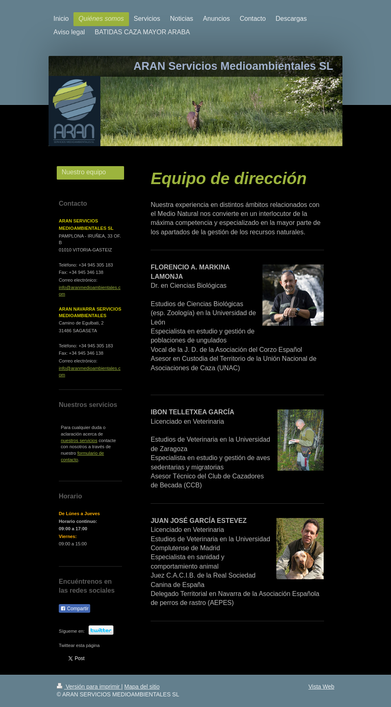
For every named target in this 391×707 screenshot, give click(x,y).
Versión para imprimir (89, 686)
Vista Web (321, 686)
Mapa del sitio (142, 686)
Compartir (74, 608)
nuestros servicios (79, 440)
